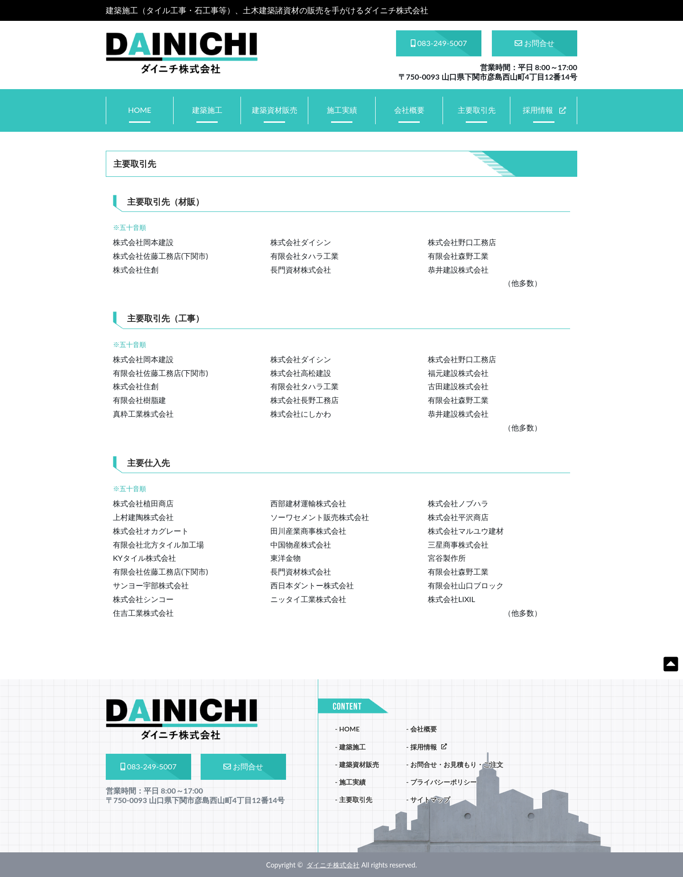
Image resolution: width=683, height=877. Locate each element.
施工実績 (342, 109)
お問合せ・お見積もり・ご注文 (456, 764)
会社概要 (409, 109)
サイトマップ (430, 799)
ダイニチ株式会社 (333, 864)
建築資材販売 (274, 109)
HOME (139, 109)
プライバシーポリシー (443, 782)
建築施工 (207, 109)
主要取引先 (477, 109)
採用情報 (538, 109)
